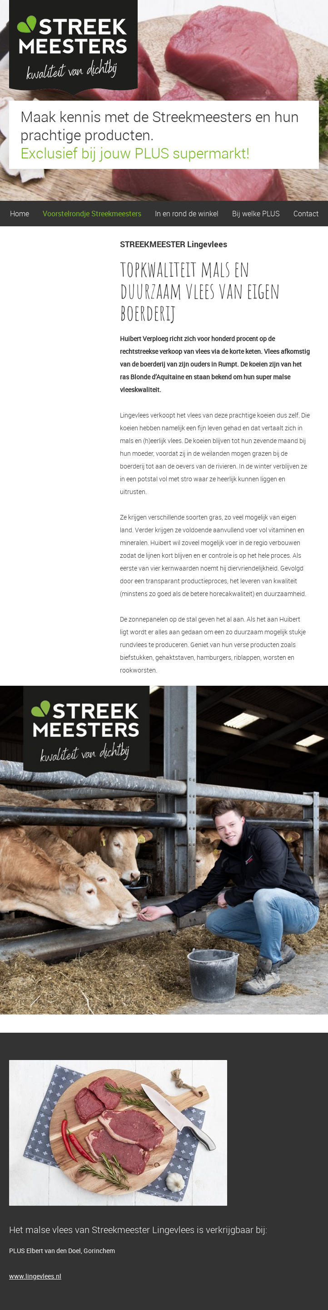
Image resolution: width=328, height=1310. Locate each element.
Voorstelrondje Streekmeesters (92, 214)
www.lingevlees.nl (35, 1276)
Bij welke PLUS (256, 214)
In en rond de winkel (187, 214)
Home (19, 214)
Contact (305, 214)
